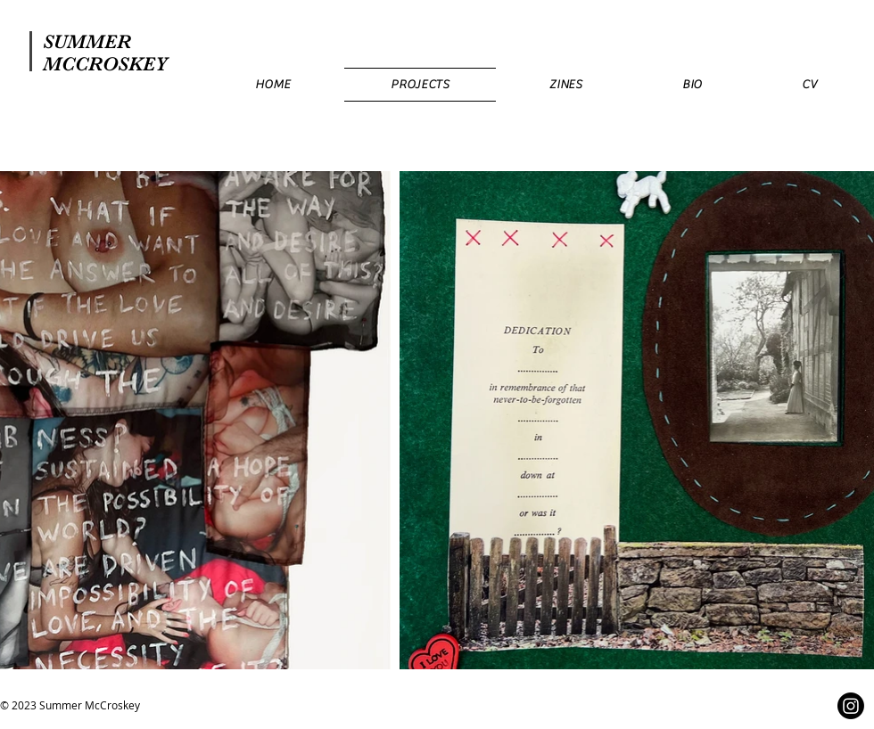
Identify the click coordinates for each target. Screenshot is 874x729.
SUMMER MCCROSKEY (105, 52)
